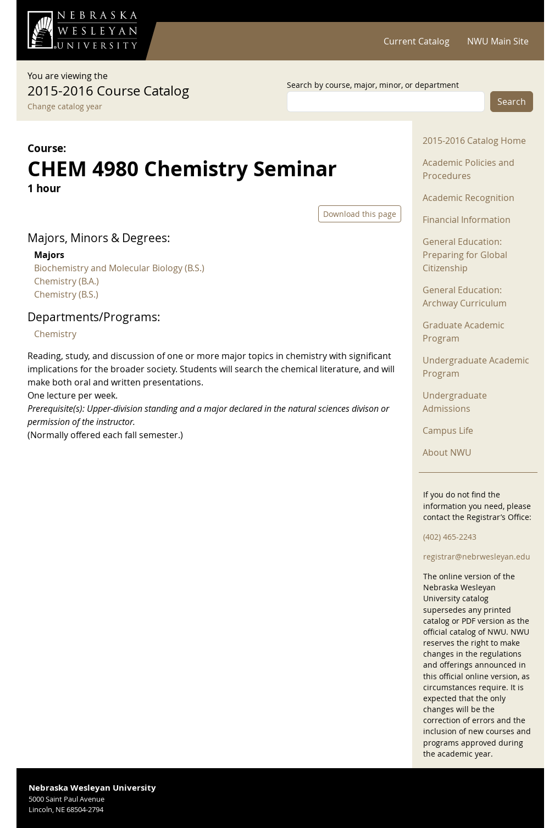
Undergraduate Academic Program (476, 366)
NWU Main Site (498, 41)
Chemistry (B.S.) (66, 294)
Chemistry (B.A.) (66, 281)
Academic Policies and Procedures (468, 169)
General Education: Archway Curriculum (465, 296)
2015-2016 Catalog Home (474, 141)
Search (511, 102)
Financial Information (467, 220)
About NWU (447, 452)
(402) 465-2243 (449, 537)
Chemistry (55, 334)
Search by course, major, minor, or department (373, 85)
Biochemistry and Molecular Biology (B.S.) (119, 268)
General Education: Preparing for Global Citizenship (465, 255)
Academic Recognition (468, 198)
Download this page (359, 214)
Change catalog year (64, 106)
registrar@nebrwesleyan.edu (476, 556)
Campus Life (448, 430)
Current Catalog (417, 41)
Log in (519, 11)
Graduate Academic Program (463, 331)
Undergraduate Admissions (455, 402)
